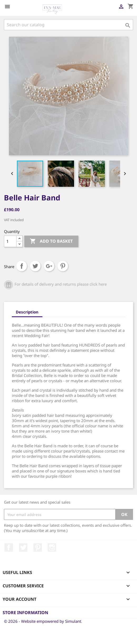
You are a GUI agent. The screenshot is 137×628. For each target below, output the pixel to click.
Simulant (73, 621)
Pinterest (62, 266)
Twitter (23, 547)
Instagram (52, 547)
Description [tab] (27, 312)
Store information (25, 612)
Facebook (8, 547)
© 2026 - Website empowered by (34, 621)
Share (21, 266)
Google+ (49, 266)
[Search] (68, 24)
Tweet (35, 266)
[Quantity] (10, 241)
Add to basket (51, 241)
